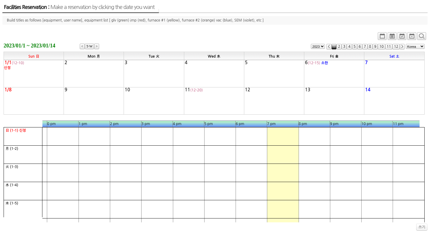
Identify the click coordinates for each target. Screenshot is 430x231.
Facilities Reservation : (79, 7)
